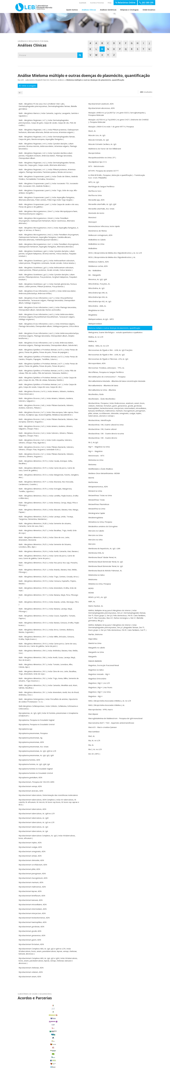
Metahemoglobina (95, 517)
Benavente (38, 1030)
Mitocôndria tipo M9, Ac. (98, 292)
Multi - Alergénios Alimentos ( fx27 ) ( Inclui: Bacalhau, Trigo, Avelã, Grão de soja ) (48, 531)
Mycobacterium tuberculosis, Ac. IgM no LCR (37, 813)
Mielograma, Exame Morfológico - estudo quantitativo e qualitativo (115, 332)
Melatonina (92, 579)
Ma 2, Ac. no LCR (95, 749)
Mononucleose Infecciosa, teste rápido (104, 226)
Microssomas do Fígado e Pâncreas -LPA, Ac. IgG (108, 359)
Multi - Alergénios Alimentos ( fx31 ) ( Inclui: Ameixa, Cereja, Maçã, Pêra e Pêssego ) (48, 503)
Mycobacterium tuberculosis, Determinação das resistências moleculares (48, 795)
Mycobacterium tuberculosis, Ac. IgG (33, 827)
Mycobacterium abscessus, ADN (101, 108)
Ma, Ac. (91, 745)
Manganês (92, 656)
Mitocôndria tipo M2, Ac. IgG (99, 301)
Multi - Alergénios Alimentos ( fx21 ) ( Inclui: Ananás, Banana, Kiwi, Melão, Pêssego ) (48, 570)
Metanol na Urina (95, 491)
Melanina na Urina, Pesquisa (99, 584)
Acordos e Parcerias (97, 3)
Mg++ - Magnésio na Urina (99, 447)
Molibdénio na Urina (96, 244)
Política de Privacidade (63, 1066)
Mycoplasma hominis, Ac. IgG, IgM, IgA (34, 764)
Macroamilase (94, 731)
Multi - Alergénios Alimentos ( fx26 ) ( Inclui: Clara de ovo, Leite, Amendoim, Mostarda (44, 538)
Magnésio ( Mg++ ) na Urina (99, 692)
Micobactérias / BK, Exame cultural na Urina (105, 424)
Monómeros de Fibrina (97, 231)
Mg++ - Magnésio (95, 451)
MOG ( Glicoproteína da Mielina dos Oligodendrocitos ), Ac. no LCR (115, 253)
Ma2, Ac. (91, 736)
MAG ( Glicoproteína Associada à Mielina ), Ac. (106, 705)
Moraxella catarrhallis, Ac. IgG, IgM (102, 204)
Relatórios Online (125, 2)
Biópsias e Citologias (129, 10)
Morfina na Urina (95, 195)
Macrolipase (93, 714)
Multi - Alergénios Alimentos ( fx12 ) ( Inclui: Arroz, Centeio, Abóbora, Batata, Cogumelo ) (46, 630)
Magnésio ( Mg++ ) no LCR (99, 683)
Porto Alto (38, 1046)
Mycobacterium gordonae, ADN (31, 926)
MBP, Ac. (91, 601)
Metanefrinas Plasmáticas (98, 504)
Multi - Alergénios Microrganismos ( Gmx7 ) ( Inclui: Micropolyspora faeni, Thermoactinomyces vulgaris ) (48, 212)
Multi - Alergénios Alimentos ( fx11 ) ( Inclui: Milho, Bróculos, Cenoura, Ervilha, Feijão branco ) (46, 637)
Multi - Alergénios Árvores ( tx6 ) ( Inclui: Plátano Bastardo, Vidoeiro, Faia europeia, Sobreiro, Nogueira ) (48, 420)
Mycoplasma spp (25, 729)
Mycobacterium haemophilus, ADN (32, 922)
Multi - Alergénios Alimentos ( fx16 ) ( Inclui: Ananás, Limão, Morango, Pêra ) (49, 603)
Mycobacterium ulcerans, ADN (31, 791)
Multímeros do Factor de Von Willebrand (104, 148)
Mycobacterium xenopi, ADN (30, 786)
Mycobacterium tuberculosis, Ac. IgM (33, 818)
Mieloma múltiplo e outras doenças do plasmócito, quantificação (114, 328)
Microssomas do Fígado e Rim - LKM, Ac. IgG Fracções (110, 350)
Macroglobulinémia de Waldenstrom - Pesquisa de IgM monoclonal (115, 718)
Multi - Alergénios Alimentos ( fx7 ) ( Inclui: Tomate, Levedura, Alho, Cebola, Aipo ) (46, 665)
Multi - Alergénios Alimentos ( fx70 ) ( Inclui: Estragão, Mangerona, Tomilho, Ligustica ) (45, 489)
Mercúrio (92, 544)
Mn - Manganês (94, 275)
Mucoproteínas (94, 153)
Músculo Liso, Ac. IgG (96, 135)
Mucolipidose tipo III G (97, 162)
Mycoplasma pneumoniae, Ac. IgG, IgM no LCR (37, 751)
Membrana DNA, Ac (96, 553)
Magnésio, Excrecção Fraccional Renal (103, 665)
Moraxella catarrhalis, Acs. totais (101, 208)
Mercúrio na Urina (95, 535)
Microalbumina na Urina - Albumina (102, 390)
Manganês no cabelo (96, 647)
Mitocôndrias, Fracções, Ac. (99, 284)
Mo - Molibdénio (94, 270)
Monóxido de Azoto (96, 213)
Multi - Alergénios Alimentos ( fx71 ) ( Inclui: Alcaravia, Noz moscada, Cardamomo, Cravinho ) (46, 483)
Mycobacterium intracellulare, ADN (33, 904)
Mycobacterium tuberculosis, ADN (32, 809)
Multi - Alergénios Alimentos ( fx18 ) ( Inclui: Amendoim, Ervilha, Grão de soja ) (47, 589)
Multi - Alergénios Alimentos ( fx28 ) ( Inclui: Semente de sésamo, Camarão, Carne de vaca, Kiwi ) (45, 524)
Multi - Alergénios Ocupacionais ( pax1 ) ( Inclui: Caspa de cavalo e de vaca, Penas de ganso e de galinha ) (49, 205)
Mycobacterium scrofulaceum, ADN (33, 864)
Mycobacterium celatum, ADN (31, 972)
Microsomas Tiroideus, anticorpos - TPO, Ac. (106, 368)
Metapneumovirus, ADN (98, 486)
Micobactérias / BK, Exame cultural (102, 429)
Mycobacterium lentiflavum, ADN (32, 895)
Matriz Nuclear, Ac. (95, 606)
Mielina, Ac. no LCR (95, 337)
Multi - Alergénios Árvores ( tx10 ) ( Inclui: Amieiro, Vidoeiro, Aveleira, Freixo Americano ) (46, 392)
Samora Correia (38, 1053)
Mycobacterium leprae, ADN (30, 891)
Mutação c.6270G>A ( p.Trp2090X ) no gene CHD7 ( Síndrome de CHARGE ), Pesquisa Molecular (118, 120)
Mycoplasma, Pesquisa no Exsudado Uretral (36, 724)
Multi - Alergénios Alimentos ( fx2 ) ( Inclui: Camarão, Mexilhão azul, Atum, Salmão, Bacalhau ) (48, 686)
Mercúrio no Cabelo (96, 531)
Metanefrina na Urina (96, 508)
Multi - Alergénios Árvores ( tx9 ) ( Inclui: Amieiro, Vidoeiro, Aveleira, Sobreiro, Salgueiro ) (46, 399)
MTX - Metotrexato (96, 166)
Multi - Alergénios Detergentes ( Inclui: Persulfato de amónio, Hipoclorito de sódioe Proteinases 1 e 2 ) (48, 700)
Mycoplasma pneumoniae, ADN (31, 742)
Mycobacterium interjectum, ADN (32, 913)
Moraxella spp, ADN (96, 200)
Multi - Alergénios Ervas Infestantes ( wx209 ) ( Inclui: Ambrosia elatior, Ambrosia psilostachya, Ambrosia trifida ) (47, 292)
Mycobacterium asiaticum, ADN (100, 104)
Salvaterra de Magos (38, 1049)
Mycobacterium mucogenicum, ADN (33, 878)
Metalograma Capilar (96, 513)
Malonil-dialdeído (95, 661)
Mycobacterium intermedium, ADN (33, 909)
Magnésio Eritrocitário (97, 678)
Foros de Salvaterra (39, 1036)
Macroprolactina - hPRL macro (100, 709)
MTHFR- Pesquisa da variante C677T (103, 171)
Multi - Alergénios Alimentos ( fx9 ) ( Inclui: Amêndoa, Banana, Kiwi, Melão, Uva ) (48, 651)
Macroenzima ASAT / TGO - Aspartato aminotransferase (111, 723)
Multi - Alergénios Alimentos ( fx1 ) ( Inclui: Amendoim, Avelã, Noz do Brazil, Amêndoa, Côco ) (49, 693)
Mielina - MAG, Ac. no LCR (98, 346)
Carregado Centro (38, 1033)
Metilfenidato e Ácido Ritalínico (100, 469)
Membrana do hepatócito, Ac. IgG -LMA (104, 548)
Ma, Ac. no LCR (94, 740)
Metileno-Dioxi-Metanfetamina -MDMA (104, 473)
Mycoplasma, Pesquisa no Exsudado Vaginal (36, 720)
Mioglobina (92, 315)
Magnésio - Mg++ (95, 696)
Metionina (92, 464)
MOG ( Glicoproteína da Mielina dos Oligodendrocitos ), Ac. (112, 257)
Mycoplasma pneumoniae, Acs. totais (34, 746)
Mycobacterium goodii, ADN (30, 931)
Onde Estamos (149, 10)
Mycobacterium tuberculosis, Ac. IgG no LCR (36, 822)
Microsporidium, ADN (96, 363)
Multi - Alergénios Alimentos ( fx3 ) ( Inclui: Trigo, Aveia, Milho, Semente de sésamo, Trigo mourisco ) (49, 679)
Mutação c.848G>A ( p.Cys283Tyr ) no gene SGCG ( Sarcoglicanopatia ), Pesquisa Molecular (117, 113)
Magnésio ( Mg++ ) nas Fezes (100, 687)
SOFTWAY (123, 1066)
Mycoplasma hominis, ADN (29, 760)
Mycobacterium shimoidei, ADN (31, 860)
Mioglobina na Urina (96, 310)
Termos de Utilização (49, 1066)
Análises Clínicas (89, 10)
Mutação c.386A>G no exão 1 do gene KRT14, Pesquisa (111, 126)
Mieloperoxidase (95, 323)
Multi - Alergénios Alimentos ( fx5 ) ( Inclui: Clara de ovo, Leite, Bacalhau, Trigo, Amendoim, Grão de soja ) (48, 672)
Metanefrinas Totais (96, 500)
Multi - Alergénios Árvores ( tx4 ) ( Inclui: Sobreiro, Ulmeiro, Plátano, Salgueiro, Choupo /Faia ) (46, 434)
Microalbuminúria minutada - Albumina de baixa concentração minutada (116, 381)
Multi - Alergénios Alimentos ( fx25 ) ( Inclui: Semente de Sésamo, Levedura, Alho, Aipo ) (45, 545)
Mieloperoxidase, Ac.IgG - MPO (101, 319)
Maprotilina (92, 639)
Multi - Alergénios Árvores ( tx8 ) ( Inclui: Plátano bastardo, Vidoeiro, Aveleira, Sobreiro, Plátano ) (46, 406)
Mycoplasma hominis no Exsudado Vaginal (36, 768)
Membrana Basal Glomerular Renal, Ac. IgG (105, 561)
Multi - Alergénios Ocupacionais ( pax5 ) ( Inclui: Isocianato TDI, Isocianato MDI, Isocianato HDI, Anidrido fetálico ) (48, 184)
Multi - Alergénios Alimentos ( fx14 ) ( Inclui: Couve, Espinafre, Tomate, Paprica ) (47, 616)
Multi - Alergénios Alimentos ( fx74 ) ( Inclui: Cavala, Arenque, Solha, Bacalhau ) (46, 462)
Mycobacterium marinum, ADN (31, 882)
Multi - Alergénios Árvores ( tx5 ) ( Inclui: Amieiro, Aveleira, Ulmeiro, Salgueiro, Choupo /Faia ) (46, 427)
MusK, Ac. (92, 131)
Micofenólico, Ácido (96, 394)
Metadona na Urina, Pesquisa (100, 522)
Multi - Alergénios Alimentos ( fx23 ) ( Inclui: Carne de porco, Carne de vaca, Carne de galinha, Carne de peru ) (47, 556)
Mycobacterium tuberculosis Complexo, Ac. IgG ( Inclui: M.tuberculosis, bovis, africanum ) (47, 836)
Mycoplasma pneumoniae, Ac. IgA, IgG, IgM (36, 755)
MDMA (91, 592)
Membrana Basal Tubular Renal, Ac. (102, 557)
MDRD (91, 588)
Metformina (93, 482)
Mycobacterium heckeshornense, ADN (34, 917)
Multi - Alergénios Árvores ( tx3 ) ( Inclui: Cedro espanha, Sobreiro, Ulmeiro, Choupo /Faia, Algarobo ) (45, 441)
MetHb (91, 477)
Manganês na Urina (96, 652)
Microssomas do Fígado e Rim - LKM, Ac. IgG (106, 354)
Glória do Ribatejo (38, 1040)
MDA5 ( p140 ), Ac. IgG (97, 597)
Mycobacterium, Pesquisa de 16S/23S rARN (36, 782)
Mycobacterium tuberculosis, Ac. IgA (33, 831)
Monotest (92, 217)
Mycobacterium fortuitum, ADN (31, 944)
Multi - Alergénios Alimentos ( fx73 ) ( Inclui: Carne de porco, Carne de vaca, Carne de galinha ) (47, 469)
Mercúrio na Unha (95, 539)
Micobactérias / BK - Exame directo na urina (106, 433)
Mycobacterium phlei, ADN (29, 869)
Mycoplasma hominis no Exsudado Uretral (36, 773)
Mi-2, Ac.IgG (93, 442)
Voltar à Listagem (27, 85)
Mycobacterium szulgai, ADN (30, 847)
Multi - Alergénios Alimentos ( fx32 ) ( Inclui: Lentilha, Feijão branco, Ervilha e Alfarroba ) (48, 496)
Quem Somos (72, 10)
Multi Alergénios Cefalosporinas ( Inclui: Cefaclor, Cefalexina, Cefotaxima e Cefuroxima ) (48, 707)
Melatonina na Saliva (96, 575)
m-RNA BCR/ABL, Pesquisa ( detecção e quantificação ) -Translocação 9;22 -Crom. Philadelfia (116, 176)
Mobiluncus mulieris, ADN (98, 262)
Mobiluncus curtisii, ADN (98, 266)
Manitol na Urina (94, 643)
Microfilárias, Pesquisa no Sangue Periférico (106, 372)
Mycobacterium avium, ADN (30, 976)
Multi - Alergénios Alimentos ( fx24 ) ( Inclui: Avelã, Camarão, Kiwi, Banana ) (49, 551)
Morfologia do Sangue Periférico (101, 186)
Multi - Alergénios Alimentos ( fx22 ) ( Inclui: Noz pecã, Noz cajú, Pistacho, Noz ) (48, 563)
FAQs (109, 3)
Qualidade (82, 3)
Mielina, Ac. (92, 341)
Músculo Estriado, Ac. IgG (98, 140)
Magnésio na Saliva (96, 670)
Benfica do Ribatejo (39, 1056)
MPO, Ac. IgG (93, 182)
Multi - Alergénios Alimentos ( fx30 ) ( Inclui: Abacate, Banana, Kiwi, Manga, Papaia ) (49, 510)
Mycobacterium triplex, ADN (30, 842)
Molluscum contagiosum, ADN (100, 235)
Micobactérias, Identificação (99, 420)
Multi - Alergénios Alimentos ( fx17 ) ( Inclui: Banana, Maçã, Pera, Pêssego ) (48, 596)
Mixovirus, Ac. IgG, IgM (97, 279)
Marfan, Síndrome (95, 634)
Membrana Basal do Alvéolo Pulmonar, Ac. (105, 570)
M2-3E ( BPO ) (94, 754)
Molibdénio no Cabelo (97, 239)
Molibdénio (92, 248)
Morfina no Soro (94, 191)
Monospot (92, 222)
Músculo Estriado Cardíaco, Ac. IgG (102, 144)
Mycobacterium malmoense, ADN (32, 887)
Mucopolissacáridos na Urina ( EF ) (102, 157)
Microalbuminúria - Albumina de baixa (103, 385)
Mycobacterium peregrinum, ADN (32, 873)
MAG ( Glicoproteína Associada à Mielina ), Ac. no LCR (109, 701)
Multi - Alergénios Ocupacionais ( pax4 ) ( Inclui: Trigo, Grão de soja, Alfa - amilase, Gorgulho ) (48, 191)
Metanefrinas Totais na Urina (100, 495)
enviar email (79, 1025)
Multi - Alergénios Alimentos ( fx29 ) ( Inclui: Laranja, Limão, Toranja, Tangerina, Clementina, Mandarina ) (46, 517)
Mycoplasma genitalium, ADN (30, 777)
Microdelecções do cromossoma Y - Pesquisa (106, 376)
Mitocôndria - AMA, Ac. (97, 306)
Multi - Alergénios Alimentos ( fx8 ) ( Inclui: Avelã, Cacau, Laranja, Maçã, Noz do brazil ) (47, 658)
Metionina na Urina (95, 460)
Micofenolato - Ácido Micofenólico (101, 399)
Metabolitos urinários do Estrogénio (103, 526)
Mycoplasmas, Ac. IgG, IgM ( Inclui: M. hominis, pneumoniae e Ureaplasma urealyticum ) (48, 714)
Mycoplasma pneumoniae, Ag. (31, 738)
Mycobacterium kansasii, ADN (30, 900)
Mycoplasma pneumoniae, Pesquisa (33, 733)
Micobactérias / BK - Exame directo (102, 438)
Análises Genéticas (108, 10)
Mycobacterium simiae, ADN (30, 856)
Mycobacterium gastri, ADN (30, 940)
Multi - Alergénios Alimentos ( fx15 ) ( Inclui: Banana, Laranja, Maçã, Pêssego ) (45, 610)
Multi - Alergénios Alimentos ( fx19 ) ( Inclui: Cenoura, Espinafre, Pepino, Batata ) (47, 582)
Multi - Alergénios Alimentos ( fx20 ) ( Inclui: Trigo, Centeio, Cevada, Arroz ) (49, 576)
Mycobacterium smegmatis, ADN (32, 851)
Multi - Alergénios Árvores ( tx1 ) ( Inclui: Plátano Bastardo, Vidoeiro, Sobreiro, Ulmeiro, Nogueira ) (46, 455)
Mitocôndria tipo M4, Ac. (98, 297)
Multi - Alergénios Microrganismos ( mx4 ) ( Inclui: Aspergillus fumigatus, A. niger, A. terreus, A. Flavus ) (49, 228)
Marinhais (38, 1043)
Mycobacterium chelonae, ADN (31, 967)
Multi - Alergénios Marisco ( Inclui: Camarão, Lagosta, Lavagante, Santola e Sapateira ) (49, 114)
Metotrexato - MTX (96, 455)
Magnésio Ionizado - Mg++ (99, 674)
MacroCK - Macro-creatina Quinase (102, 727)
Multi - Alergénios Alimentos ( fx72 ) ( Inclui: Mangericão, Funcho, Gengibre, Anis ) (49, 476)
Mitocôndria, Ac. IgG (96, 288)
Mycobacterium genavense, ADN (32, 935)
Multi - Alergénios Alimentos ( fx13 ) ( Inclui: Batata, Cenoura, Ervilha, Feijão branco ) (49, 623)
